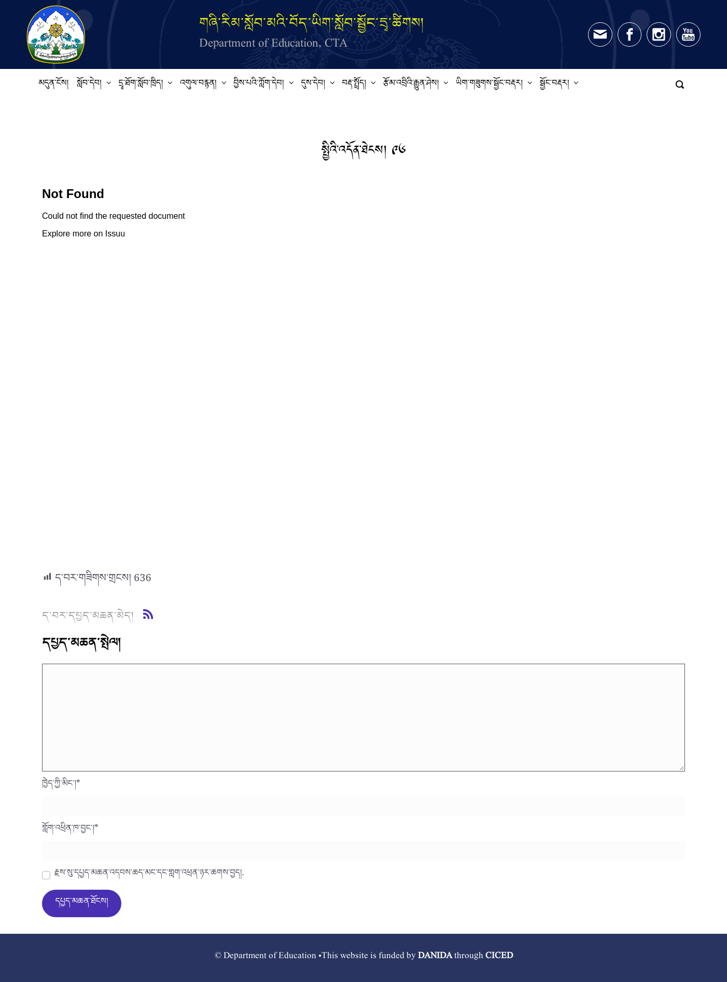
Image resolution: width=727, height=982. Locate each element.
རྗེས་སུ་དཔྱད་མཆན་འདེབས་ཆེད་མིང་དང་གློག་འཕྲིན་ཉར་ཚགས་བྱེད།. (149, 875)
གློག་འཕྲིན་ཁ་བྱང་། (70, 830)
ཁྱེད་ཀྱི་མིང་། (61, 786)
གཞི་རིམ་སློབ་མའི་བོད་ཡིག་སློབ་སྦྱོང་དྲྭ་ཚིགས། (311, 22)
